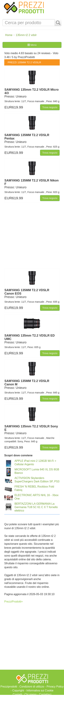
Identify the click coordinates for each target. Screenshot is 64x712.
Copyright (18, 690)
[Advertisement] (32, 703)
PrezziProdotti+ (13, 601)
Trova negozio (49, 107)
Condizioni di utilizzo (31, 686)
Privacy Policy (55, 686)
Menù (32, 45)
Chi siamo (30, 694)
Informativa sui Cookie (39, 690)
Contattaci (45, 694)
